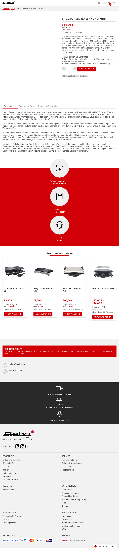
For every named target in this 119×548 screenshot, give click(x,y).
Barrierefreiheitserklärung (73, 523)
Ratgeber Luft (68, 470)
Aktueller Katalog (69, 460)
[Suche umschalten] (103, 3)
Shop (13, 9)
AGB (64, 529)
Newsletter (66, 466)
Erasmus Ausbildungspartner (74, 499)
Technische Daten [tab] (27, 106)
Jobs (64, 503)
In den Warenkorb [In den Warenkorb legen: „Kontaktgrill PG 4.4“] (72, 314)
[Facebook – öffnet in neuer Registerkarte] (17, 446)
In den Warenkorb (86, 69)
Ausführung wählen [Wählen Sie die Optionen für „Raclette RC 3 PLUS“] (102, 317)
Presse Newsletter (70, 496)
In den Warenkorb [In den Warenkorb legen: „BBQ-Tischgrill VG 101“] (43, 314)
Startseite (6, 9)
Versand (68, 29)
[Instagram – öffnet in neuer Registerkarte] (22, 446)
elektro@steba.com (17, 364)
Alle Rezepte (8, 490)
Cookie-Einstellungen (71, 526)
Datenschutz (67, 519)
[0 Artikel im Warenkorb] (108, 3)
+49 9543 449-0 (16, 370)
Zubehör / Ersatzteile (12, 480)
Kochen (6, 466)
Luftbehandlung (9, 473)
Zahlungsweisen (10, 523)
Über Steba (67, 490)
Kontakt (65, 506)
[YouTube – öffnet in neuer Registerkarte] (27, 446)
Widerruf (6, 519)
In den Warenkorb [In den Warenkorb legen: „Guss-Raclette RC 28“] (13, 314)
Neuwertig (7, 476)
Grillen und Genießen (70, 76)
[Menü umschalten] (113, 3)
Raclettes (83, 76)
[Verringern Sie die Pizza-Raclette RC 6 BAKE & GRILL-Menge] (63, 68)
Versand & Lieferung (12, 516)
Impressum (66, 516)
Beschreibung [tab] (10, 106)
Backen (6, 470)
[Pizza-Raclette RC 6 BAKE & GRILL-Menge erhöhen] (74, 68)
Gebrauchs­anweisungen (72, 463)
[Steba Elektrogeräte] (9, 3)
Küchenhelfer (8, 463)
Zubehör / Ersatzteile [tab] (47, 106)
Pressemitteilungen (70, 493)
